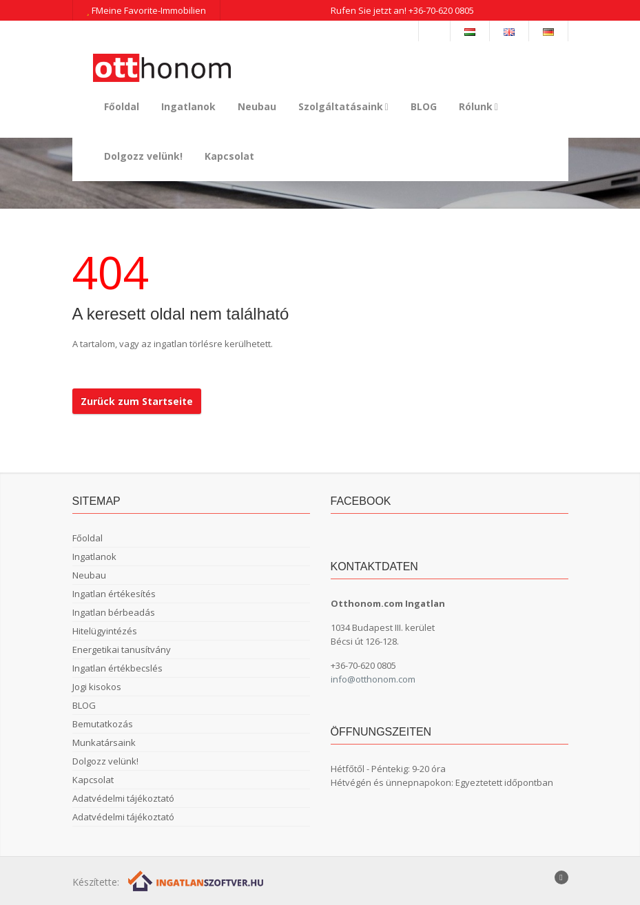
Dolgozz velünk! (143, 156)
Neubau (257, 106)
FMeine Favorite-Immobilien (146, 10)
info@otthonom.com (373, 679)
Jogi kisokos (96, 686)
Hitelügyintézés (104, 631)
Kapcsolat (229, 156)
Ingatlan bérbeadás (113, 612)
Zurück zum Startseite (137, 401)
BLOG (424, 106)
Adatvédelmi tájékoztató (123, 798)
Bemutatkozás (102, 724)
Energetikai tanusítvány (121, 649)
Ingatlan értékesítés (114, 593)
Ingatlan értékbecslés (117, 668)
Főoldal (121, 106)
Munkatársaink (104, 742)
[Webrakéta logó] (196, 880)
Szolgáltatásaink (343, 106)
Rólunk (478, 106)
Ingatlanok (188, 106)
